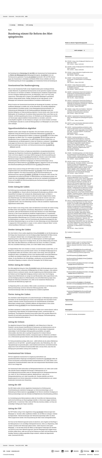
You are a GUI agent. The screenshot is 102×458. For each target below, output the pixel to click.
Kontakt (8, 451)
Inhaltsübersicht (15, 451)
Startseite (5, 16)
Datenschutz (90, 454)
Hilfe (4, 451)
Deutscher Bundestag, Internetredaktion (76, 314)
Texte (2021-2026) (19, 16)
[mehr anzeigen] (79, 50)
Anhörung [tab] (20, 25)
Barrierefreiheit (82, 454)
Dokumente (11, 16)
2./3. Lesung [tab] (29, 25)
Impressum (96, 454)
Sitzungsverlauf (68, 304)
